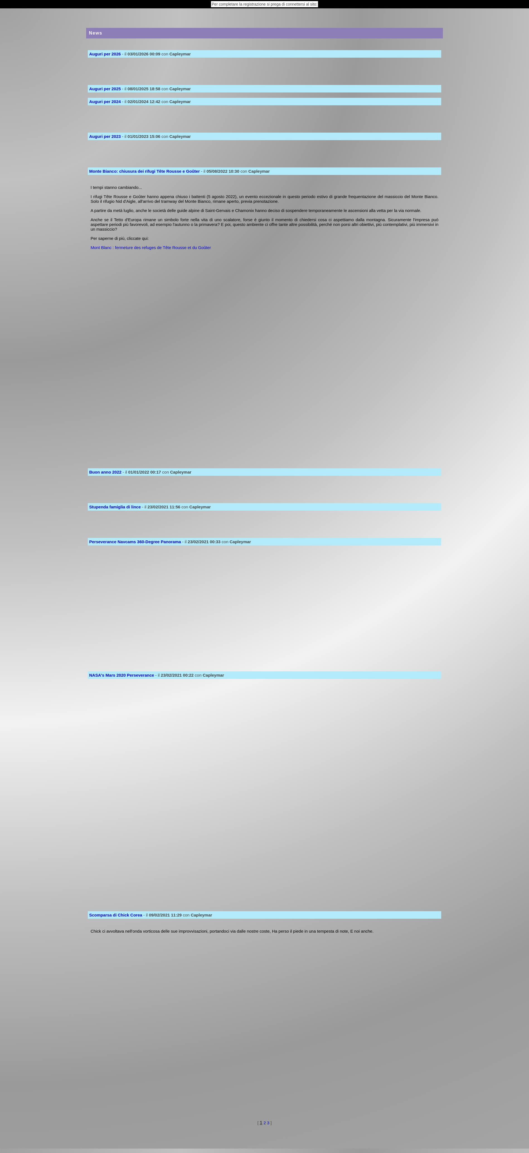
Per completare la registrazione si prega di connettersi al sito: (264, 4)
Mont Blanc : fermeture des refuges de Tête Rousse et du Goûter (151, 247)
